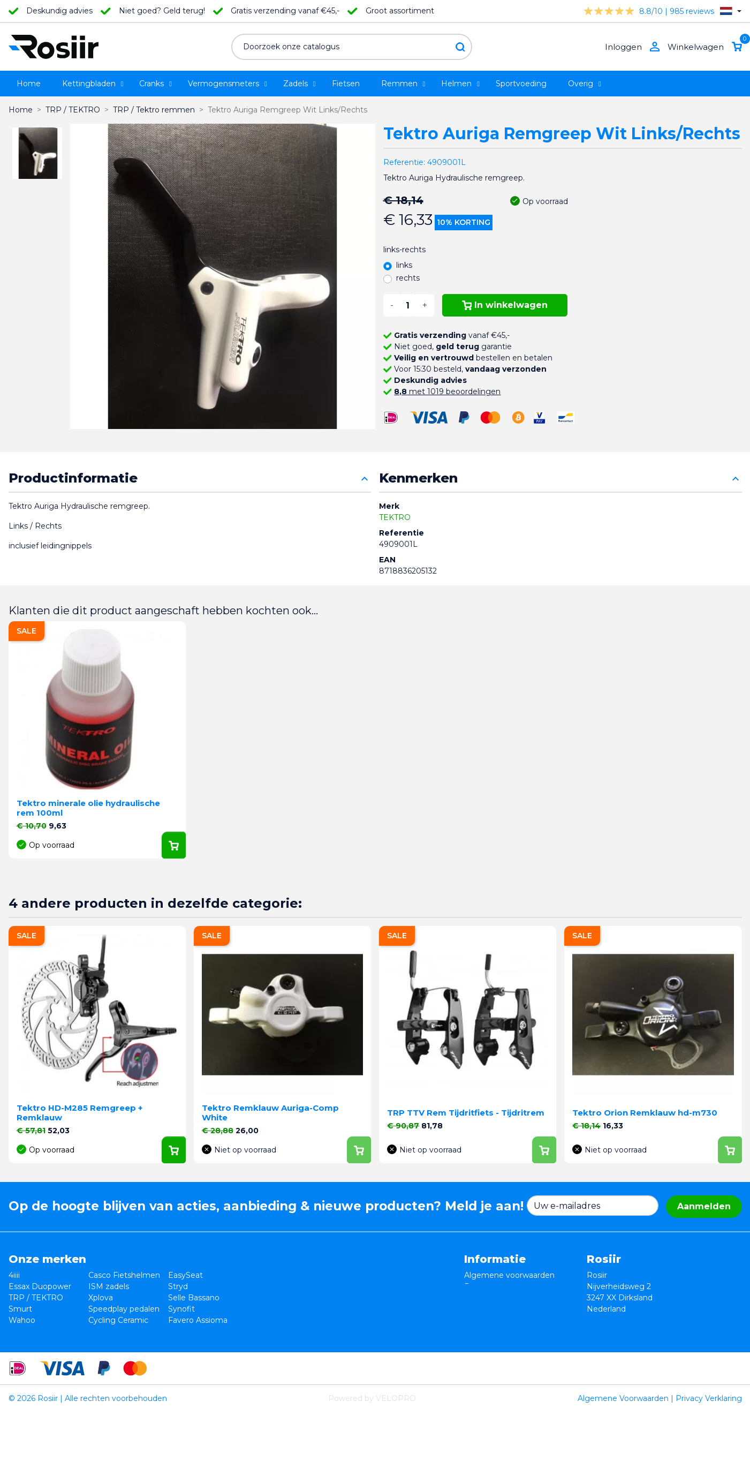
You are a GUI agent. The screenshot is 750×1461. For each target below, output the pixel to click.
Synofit (181, 1309)
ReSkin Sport (112, 1331)
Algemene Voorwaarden (623, 1447)
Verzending (485, 1309)
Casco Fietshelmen (124, 1275)
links (404, 265)
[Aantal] (408, 305)
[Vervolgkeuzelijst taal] (730, 11)
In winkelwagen (505, 305)
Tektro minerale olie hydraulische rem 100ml (88, 808)
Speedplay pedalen (124, 1309)
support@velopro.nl (657, 1342)
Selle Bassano (193, 1297)
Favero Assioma (198, 1320)
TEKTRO (395, 517)
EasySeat (185, 1275)
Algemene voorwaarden (509, 1275)
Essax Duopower (40, 1286)
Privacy (477, 1297)
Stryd (178, 1286)
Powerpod (28, 1331)
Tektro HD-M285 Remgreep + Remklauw (79, 1113)
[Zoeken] (351, 47)
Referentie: (404, 162)
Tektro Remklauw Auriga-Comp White (270, 1113)
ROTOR (182, 1331)
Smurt (20, 1309)
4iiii (14, 1275)
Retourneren (488, 1286)
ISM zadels (108, 1286)
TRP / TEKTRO (36, 1297)
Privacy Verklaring (709, 1447)
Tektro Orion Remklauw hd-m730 (644, 1113)
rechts (408, 278)
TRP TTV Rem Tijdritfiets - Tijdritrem (465, 1113)
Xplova (100, 1297)
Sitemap (480, 1331)
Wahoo (22, 1320)
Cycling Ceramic (118, 1320)
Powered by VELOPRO (372, 1447)
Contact (479, 1320)
